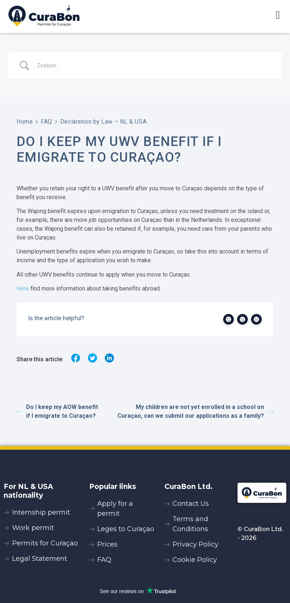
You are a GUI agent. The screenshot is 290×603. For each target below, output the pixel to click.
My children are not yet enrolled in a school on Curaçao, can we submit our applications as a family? (195, 411)
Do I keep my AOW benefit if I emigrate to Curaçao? (57, 411)
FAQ (46, 121)
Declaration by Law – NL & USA (103, 121)
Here (23, 288)
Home (25, 121)
